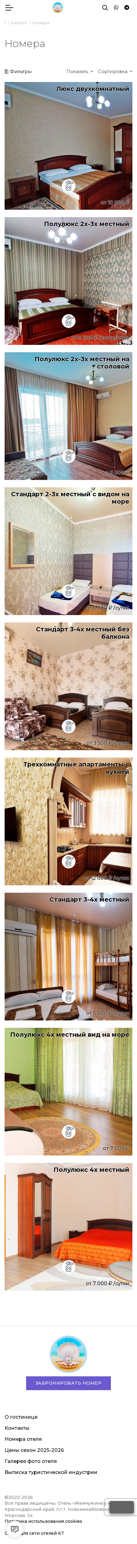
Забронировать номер (69, 1383)
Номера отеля (23, 1439)
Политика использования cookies (43, 1521)
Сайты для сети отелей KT (34, 1533)
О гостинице (21, 1417)
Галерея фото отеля (31, 1461)
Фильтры (18, 71)
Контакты (17, 1428)
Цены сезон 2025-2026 (34, 1450)
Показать (77, 71)
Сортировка (113, 71)
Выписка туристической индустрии (51, 1472)
